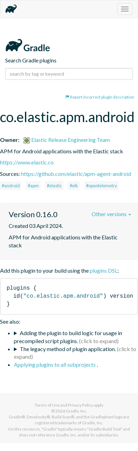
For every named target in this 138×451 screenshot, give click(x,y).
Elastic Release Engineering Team (66, 139)
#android (11, 185)
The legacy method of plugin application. (68, 349)
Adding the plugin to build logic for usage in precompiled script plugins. (68, 337)
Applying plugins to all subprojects (55, 364)
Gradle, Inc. (76, 411)
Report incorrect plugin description (99, 97)
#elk (74, 185)
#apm (33, 185)
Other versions (111, 214)
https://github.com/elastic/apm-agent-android (76, 173)
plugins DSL (104, 270)
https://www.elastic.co (27, 162)
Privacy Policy (80, 405)
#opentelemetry (101, 185)
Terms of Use (47, 405)
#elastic (54, 185)
